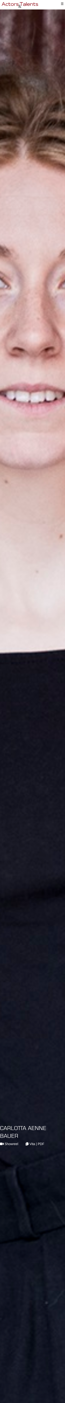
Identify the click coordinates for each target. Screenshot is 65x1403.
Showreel (9, 1144)
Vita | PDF (35, 1144)
